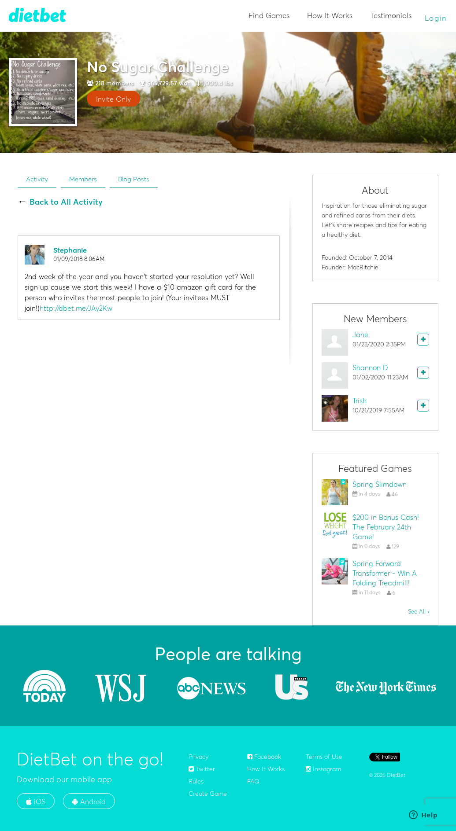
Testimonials (391, 15)
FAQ (253, 781)
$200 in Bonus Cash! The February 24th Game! (385, 527)
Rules (196, 781)
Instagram (323, 769)
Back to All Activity (66, 202)
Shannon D (370, 367)
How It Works (329, 15)
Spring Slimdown (379, 484)
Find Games (268, 15)
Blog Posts (133, 179)
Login (436, 17)
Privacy (198, 757)
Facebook (264, 757)
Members (83, 179)
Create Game (208, 794)
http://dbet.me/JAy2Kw (76, 308)
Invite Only (113, 99)
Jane (360, 334)
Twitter (202, 769)
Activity (37, 179)
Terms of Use (324, 757)
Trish (359, 400)
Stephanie (70, 250)
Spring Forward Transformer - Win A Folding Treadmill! (384, 573)
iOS (35, 801)
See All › (418, 611)
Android (89, 801)
